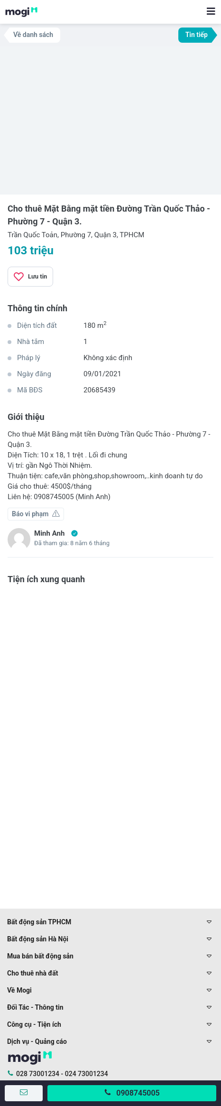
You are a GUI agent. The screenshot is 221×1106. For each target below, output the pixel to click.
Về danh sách (33, 34)
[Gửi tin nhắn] (24, 1093)
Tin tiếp (196, 34)
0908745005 (137, 1092)
